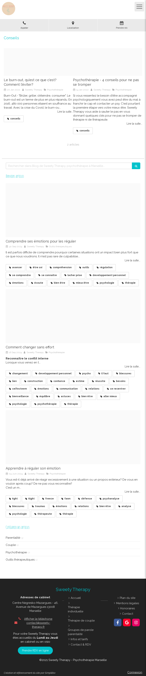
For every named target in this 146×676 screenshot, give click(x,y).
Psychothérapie (16, 552)
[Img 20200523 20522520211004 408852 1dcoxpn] (107, 62)
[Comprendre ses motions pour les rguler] (73, 210)
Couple (11, 545)
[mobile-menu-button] (139, 6)
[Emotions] (73, 437)
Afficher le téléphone (38, 619)
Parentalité (13, 537)
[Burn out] (38, 62)
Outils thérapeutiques (20, 559)
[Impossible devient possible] (73, 316)
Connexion (134, 672)
